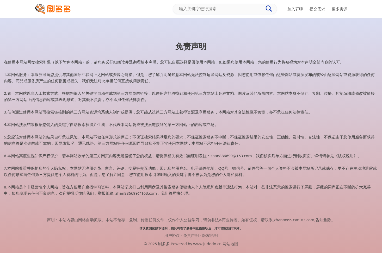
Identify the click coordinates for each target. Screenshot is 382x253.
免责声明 (191, 235)
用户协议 (172, 235)
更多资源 (339, 8)
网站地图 (230, 243)
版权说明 (210, 235)
